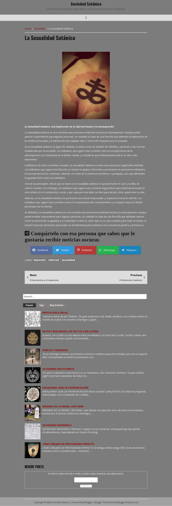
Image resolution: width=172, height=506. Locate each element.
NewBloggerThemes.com (125, 502)
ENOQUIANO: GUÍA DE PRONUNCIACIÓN (65, 387)
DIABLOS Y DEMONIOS (55, 350)
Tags (41, 305)
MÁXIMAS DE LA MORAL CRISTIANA (62, 406)
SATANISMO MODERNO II (57, 425)
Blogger (88, 502)
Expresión (40, 260)
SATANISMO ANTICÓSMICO (58, 368)
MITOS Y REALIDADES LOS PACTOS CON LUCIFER (70, 331)
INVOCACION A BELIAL (55, 312)
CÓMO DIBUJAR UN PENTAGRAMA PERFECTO (68, 444)
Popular (29, 305)
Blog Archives (56, 305)
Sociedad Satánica (86, 4)
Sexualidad (40, 28)
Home (28, 28)
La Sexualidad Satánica (50, 38)
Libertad (54, 260)
